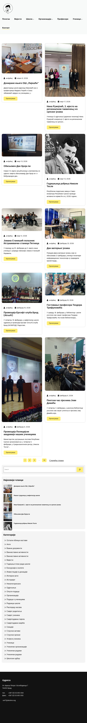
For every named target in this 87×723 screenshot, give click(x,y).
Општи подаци (13, 591)
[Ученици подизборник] (81, 19)
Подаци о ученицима (16, 599)
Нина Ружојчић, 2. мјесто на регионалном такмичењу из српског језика (62, 109)
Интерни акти (12, 576)
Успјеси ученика (14, 639)
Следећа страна (56, 460)
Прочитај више (10, 98)
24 (44, 460)
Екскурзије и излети (15, 568)
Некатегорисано (14, 583)
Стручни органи (13, 635)
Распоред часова (14, 607)
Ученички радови (14, 650)
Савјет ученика (13, 615)
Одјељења (11, 587)
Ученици (77, 19)
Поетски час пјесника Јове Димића (61, 402)
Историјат (11, 579)
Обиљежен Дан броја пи (17, 166)
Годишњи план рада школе (18, 564)
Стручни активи (13, 631)
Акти (9, 544)
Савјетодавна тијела (16, 619)
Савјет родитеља (14, 611)
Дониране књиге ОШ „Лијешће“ (21, 83)
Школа (29, 19)
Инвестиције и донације (17, 572)
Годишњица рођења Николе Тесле (62, 185)
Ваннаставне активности (17, 552)
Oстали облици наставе (17, 540)
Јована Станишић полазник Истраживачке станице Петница (21, 242)
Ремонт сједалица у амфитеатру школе (27, 495)
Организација (45, 19)
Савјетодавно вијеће (16, 623)
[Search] (80, 469)
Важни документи (14, 548)
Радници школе (13, 603)
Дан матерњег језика (58, 248)
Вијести (10, 560)
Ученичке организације (17, 646)
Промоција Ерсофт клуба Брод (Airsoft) (21, 314)
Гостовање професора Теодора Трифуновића (64, 306)
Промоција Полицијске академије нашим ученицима (20, 433)
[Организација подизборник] (52, 19)
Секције (10, 627)
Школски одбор (13, 658)
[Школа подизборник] (33, 19)
